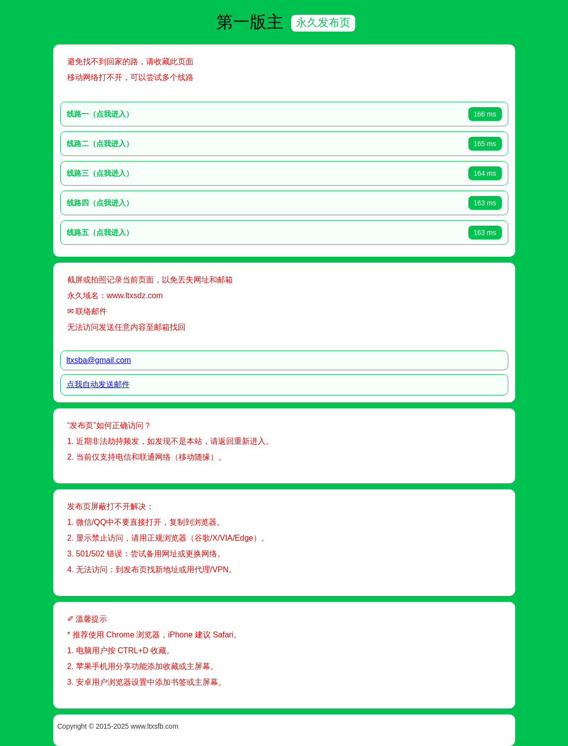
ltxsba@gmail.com (99, 360)
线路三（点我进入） (100, 173)
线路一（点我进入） (100, 114)
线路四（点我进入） (100, 202)
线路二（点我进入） (100, 143)
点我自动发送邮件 (98, 384)
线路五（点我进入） (100, 232)
